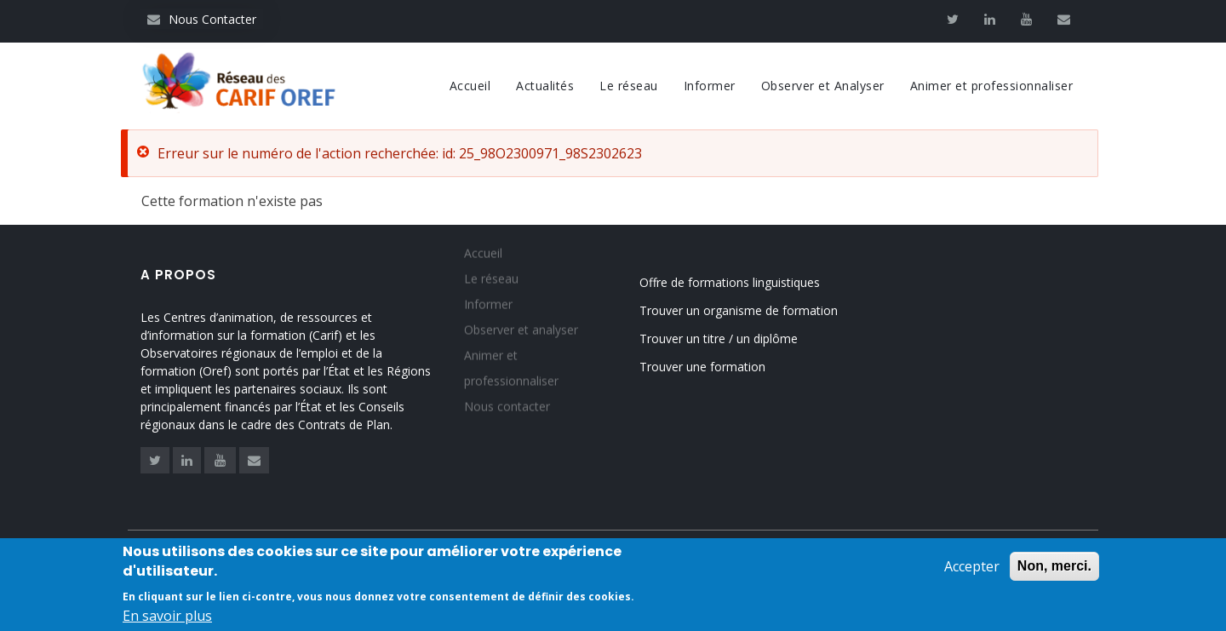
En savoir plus (167, 619)
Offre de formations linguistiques (729, 282)
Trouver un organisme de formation (738, 310)
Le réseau (628, 85)
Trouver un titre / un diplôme (718, 338)
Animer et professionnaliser (992, 85)
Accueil (470, 85)
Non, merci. (1054, 569)
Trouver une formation (702, 367)
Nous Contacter (201, 19)
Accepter (972, 569)
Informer (710, 85)
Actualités (545, 85)
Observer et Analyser (823, 85)
